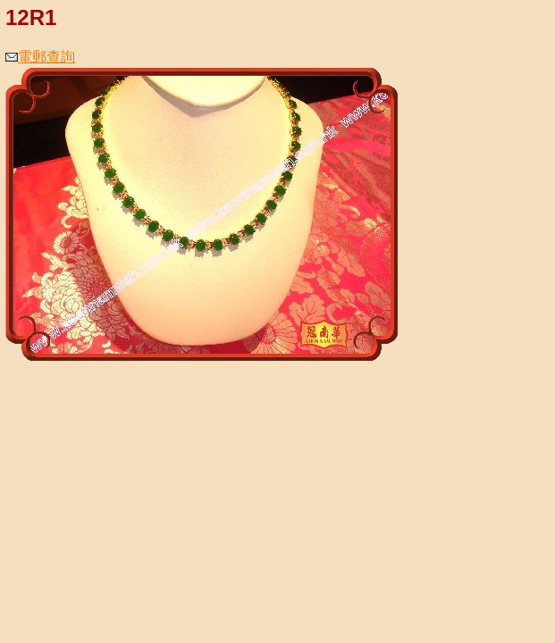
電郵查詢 (40, 56)
